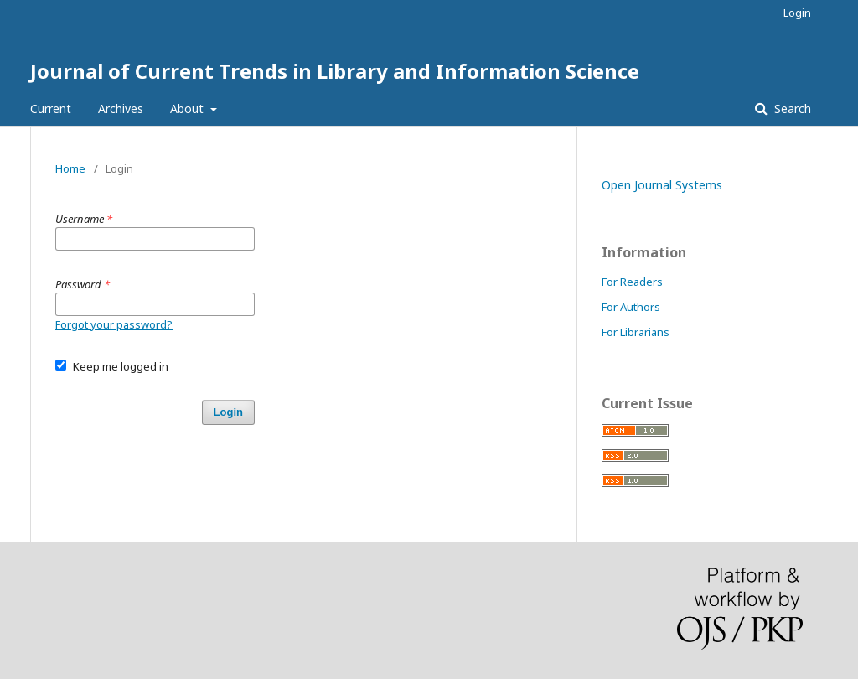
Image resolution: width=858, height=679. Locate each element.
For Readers (632, 281)
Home (70, 168)
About (188, 109)
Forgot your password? (114, 324)
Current (50, 109)
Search (791, 109)
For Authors (631, 306)
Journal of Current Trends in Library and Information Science (334, 71)
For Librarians (635, 332)
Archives (120, 109)
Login (797, 12)
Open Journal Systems (662, 185)
